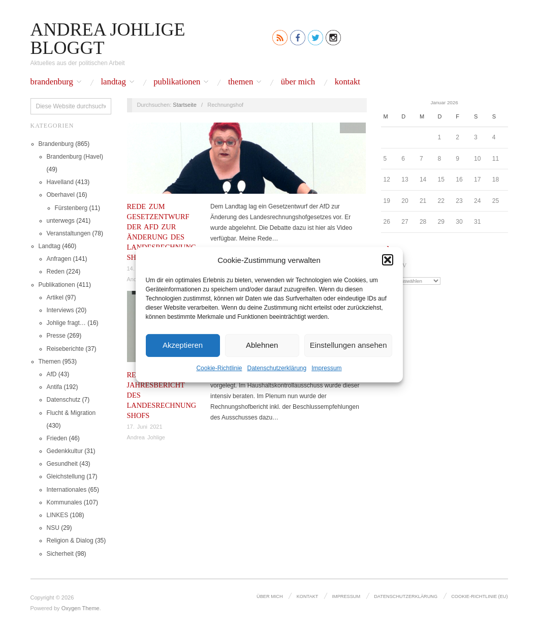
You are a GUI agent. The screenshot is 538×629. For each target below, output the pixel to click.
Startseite (184, 105)
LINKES (58, 515)
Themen (240, 82)
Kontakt (347, 82)
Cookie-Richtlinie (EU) (480, 596)
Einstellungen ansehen (348, 345)
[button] (388, 260)
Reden (56, 271)
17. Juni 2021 (145, 427)
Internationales (67, 489)
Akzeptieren (183, 345)
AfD (52, 374)
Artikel (55, 297)
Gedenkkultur (65, 451)
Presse (56, 335)
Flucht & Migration (71, 412)
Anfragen (59, 258)
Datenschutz (64, 399)
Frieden (57, 438)
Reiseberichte (65, 348)
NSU (53, 527)
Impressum (326, 367)
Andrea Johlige (146, 437)
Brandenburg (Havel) (75, 156)
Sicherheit (60, 553)
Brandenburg (52, 82)
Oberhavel (61, 194)
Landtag (113, 82)
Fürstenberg (71, 208)
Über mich (298, 82)
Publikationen (176, 82)
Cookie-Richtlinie (219, 367)
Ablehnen (262, 345)
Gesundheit (62, 463)
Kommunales (64, 502)
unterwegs (61, 220)
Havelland (60, 182)
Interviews (60, 310)
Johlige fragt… (66, 322)
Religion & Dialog (70, 540)
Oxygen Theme (80, 608)
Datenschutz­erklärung (276, 367)
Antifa (54, 387)
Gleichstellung (66, 476)
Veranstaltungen (69, 233)
